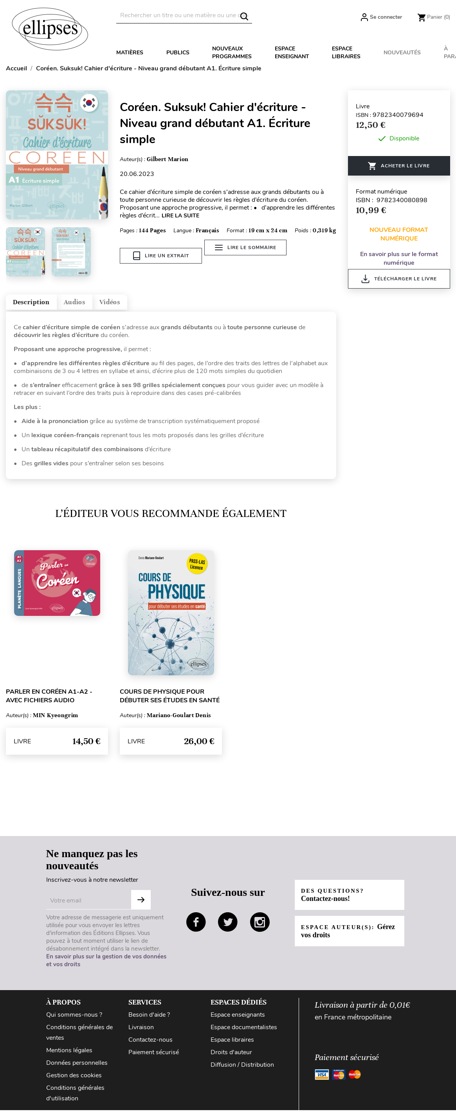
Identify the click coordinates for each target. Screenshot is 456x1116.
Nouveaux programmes (232, 52)
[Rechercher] (184, 15)
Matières (129, 52)
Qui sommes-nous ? (74, 1020)
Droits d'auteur (231, 1058)
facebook (196, 928)
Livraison (141, 1033)
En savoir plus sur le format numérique (399, 258)
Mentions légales (69, 1056)
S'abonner (141, 905)
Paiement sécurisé (153, 1058)
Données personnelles (77, 1068)
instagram (260, 928)
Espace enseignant (292, 52)
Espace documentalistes (244, 1033)
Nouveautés (402, 52)
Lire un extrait (161, 255)
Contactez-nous (150, 1045)
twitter (228, 928)
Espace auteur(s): (342, 937)
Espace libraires (346, 52)
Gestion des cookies (74, 1081)
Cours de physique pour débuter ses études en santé (170, 702)
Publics (177, 52)
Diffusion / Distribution (242, 1070)
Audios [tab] (99, 305)
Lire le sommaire (251, 256)
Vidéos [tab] (147, 305)
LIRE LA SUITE (180, 215)
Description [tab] (40, 305)
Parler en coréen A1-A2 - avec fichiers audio (49, 702)
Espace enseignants (238, 1020)
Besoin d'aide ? (149, 1020)
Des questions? (336, 901)
